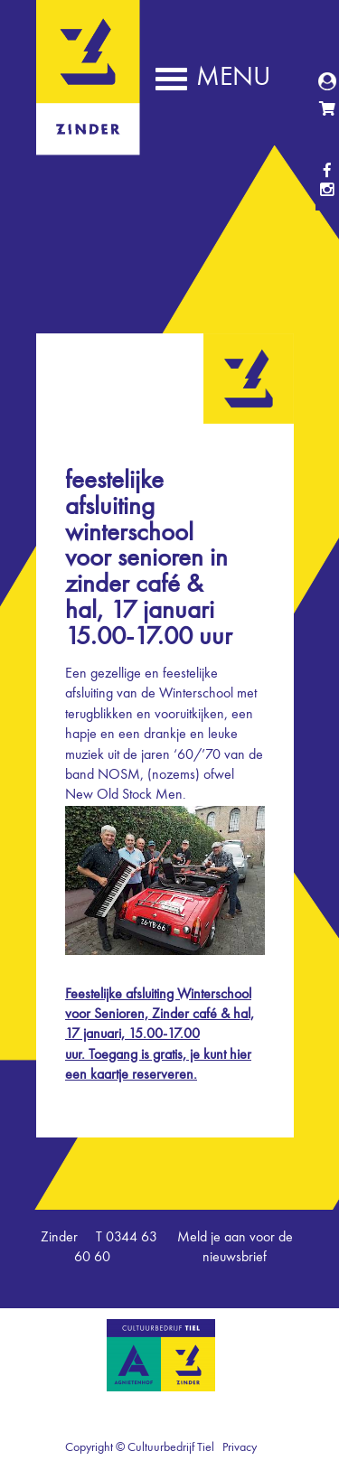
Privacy (239, 1447)
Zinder (88, 143)
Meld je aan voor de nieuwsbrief (235, 1248)
